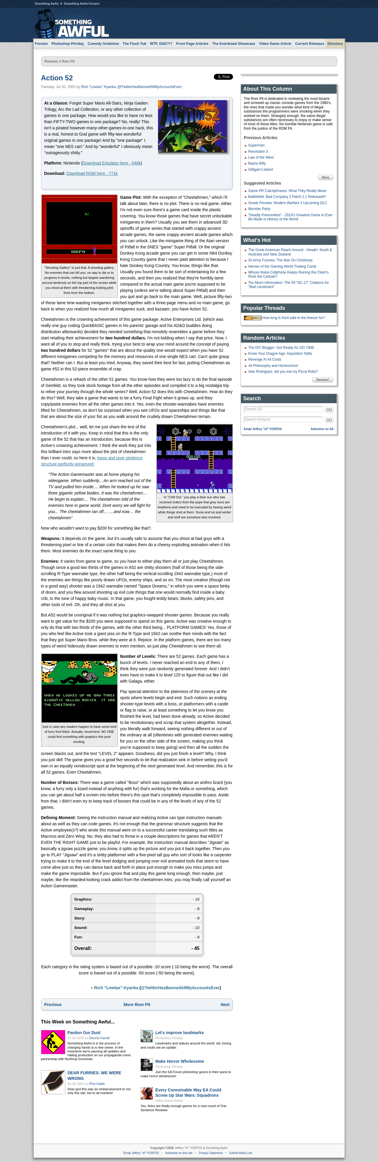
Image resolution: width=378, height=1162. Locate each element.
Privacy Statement (211, 1153)
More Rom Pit (136, 1004)
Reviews (51, 61)
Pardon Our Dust (84, 1032)
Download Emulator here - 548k (111, 163)
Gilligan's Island (260, 169)
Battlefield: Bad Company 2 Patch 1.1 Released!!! (287, 197)
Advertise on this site (179, 1153)
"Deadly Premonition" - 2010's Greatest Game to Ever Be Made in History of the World (290, 217)
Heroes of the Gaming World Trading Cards (282, 266)
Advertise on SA (322, 429)
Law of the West (261, 157)
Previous (53, 1004)
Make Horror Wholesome (179, 1061)
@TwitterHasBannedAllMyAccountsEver (149, 87)
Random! (322, 379)
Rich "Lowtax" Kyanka (98, 87)
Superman (256, 145)
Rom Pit (68, 61)
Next (225, 1004)
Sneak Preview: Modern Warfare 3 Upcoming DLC (288, 203)
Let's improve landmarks (179, 1032)
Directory (335, 44)
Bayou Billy (257, 163)
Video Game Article (169, 1100)
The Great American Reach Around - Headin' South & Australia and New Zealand (290, 252)
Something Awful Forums (82, 3)
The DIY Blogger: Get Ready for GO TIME (281, 348)
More (325, 177)
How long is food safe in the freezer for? (294, 318)
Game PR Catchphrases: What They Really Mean (287, 191)
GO (329, 410)
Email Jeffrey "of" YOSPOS (263, 429)
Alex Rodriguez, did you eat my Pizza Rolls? (283, 372)
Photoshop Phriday (169, 1038)
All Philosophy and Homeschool (273, 366)
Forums (41, 44)
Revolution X (258, 151)
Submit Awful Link (240, 1153)
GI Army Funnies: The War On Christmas (280, 260)
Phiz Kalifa (97, 1083)
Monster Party (259, 209)
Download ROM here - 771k (92, 173)
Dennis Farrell (99, 1038)
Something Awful (47, 3)
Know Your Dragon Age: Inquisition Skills (280, 353)
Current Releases (309, 44)
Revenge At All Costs (264, 359)
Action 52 (57, 78)
